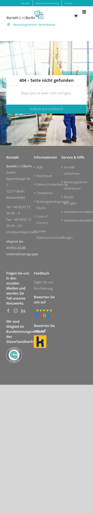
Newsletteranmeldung (74, 212)
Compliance (44, 193)
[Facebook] (8, 311)
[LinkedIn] (23, 311)
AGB (39, 167)
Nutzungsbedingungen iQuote (46, 204)
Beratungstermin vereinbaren (34, 25)
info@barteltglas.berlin (22, 232)
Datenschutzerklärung (46, 184)
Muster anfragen (70, 200)
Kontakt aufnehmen (72, 170)
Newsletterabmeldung (74, 220)
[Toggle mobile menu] (84, 12)
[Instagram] (16, 311)
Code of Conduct (42, 219)
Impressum (44, 176)
